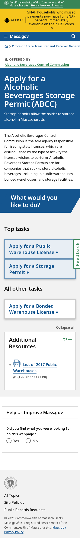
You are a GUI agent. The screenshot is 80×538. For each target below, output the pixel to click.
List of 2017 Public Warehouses (35, 367)
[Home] (6, 46)
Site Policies (14, 502)
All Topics (12, 495)
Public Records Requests (24, 509)
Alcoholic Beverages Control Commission (37, 64)
